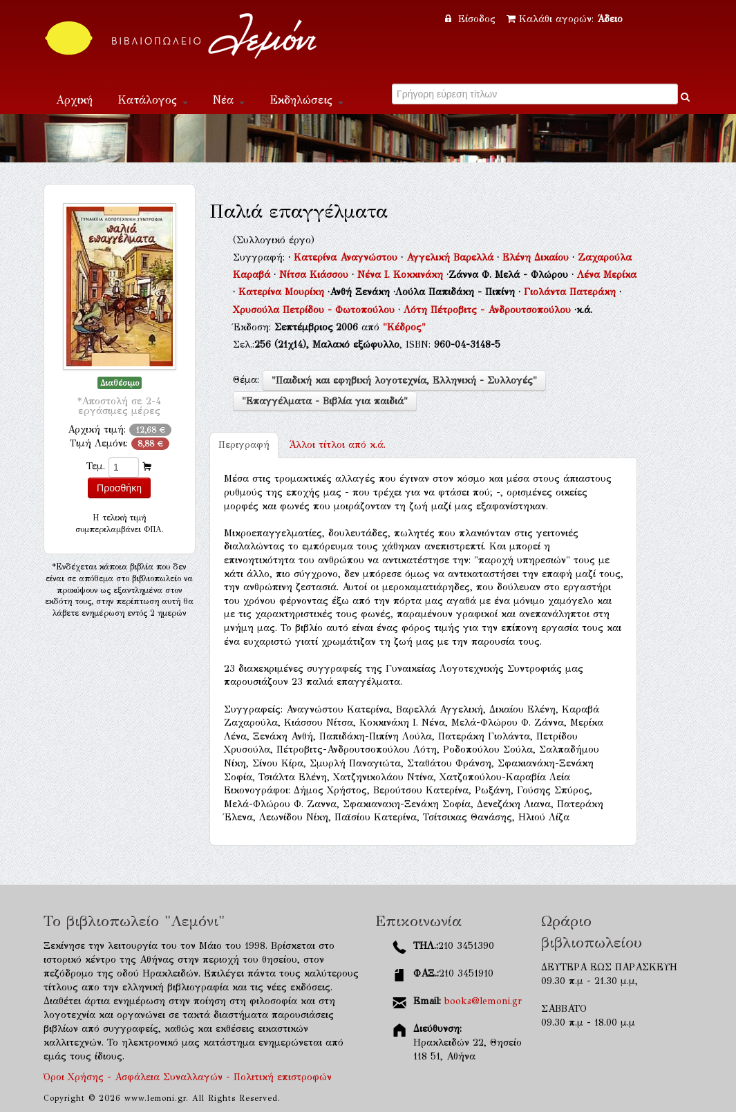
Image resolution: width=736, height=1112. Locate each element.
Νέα (229, 99)
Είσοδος (472, 19)
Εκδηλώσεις (306, 99)
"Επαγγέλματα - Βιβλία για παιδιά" (325, 401)
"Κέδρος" (404, 327)
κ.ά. (337, 445)
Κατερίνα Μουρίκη (283, 292)
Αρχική (74, 99)
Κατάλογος (152, 99)
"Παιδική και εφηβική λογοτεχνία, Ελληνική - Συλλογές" (404, 380)
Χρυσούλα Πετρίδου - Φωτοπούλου (315, 310)
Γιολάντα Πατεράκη (571, 292)
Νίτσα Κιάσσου (315, 275)
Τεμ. (95, 466)
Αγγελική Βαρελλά (451, 257)
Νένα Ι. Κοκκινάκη (401, 275)
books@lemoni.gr (483, 1001)
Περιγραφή (244, 445)
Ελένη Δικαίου (537, 257)
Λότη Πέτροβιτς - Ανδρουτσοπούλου (489, 310)
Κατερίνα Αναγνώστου (347, 257)
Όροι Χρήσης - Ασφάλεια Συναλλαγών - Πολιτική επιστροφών (188, 1077)
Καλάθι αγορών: (565, 19)
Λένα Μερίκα (606, 275)
